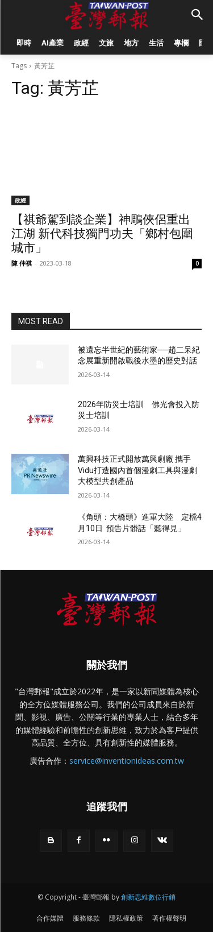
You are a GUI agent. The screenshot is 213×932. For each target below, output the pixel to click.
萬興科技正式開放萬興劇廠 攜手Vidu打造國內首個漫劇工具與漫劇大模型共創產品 (137, 470)
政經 (20, 200)
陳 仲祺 (21, 263)
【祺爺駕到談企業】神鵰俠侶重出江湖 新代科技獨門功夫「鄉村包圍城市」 (102, 234)
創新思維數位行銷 (148, 897)
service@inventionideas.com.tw (126, 760)
